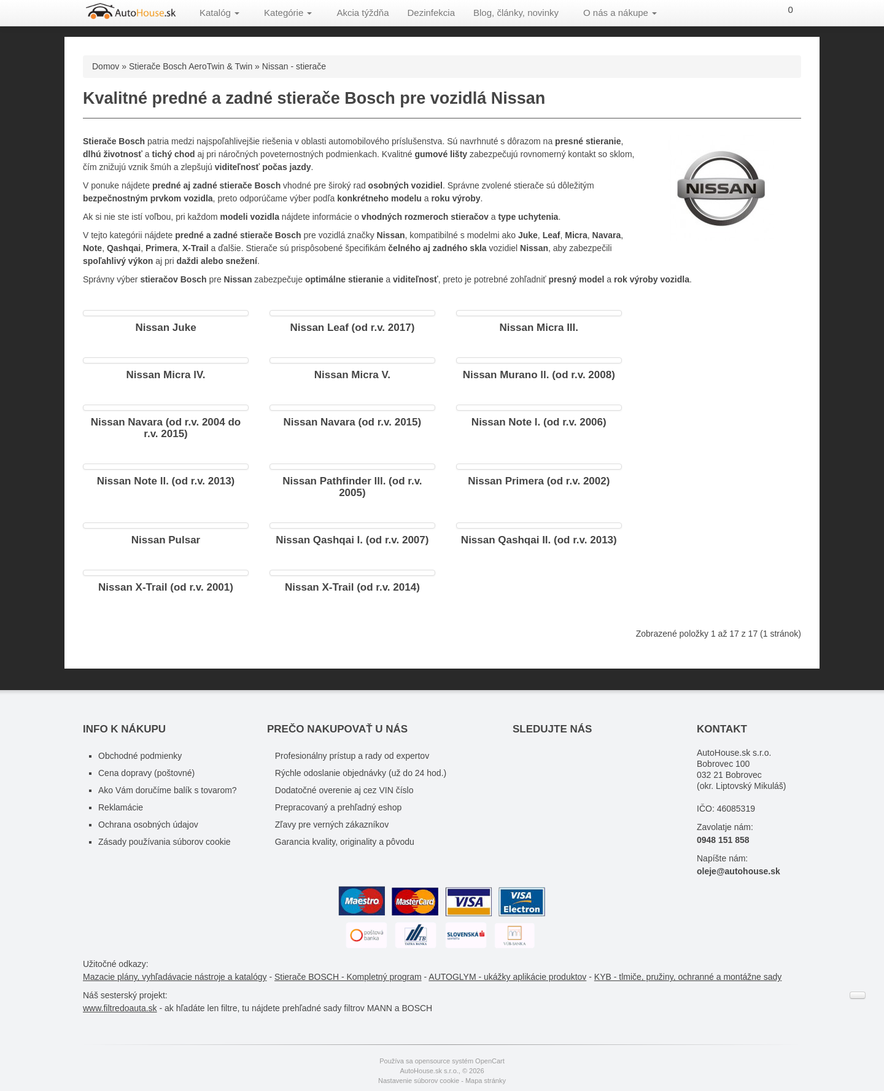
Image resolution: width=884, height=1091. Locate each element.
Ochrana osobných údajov (148, 824)
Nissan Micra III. (539, 327)
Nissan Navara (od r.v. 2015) (353, 422)
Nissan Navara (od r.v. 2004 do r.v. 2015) (166, 428)
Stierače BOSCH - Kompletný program (348, 977)
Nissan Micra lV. (166, 375)
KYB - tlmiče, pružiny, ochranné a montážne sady (688, 977)
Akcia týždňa (362, 12)
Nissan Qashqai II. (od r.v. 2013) (539, 540)
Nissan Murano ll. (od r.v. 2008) (539, 375)
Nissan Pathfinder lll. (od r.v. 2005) (352, 487)
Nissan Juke (165, 327)
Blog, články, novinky (516, 12)
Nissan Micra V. (352, 375)
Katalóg (219, 12)
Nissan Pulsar (165, 540)
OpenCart (490, 1061)
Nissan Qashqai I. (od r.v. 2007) (352, 540)
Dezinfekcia (431, 12)
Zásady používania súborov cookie (164, 842)
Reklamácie (120, 807)
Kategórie (288, 12)
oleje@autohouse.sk (738, 871)
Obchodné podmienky (140, 756)
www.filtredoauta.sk (120, 1008)
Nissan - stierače (294, 66)
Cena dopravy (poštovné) (146, 773)
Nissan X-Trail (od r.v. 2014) (352, 587)
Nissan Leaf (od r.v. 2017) (352, 327)
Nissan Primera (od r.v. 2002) (539, 481)
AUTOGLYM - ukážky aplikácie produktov (507, 977)
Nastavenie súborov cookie (418, 1080)
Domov (105, 66)
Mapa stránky (485, 1080)
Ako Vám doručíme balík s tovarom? (167, 790)
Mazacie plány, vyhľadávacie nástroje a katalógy (175, 977)
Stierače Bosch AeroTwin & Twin (190, 66)
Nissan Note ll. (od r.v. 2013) (166, 481)
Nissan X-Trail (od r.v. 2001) (165, 587)
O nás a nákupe (620, 12)
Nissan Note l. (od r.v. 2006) (539, 422)
